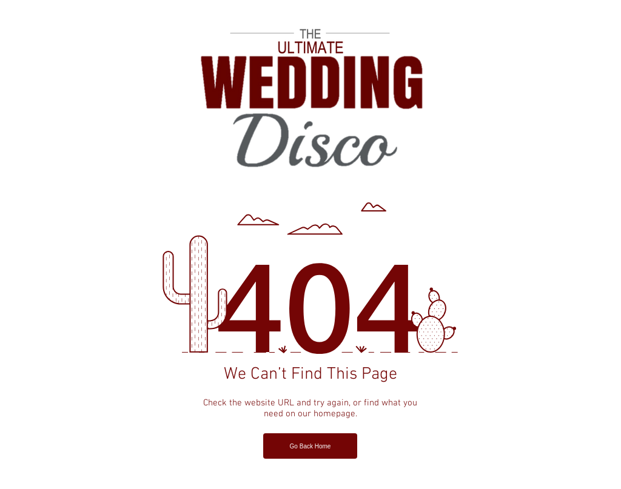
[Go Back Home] (310, 446)
